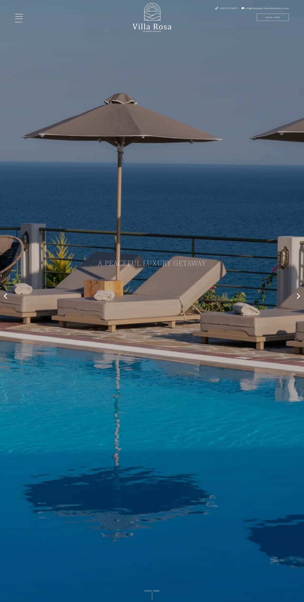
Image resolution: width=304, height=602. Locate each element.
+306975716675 (226, 8)
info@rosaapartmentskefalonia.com (265, 8)
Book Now (273, 17)
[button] (19, 17)
